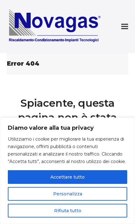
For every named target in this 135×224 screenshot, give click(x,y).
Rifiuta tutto (67, 210)
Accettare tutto (67, 177)
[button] (124, 26)
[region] (67, 171)
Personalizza (67, 194)
